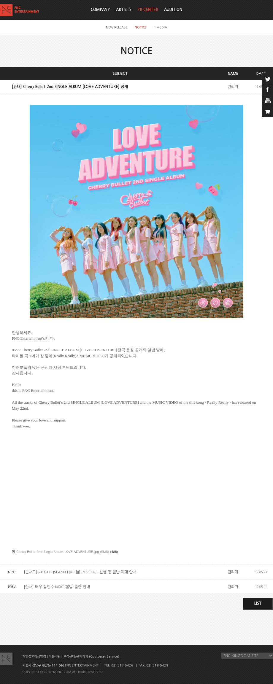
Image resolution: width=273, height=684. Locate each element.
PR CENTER (147, 10)
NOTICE (141, 27)
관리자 (233, 87)
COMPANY (100, 10)
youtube (267, 100)
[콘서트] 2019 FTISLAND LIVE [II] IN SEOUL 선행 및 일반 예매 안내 (80, 572)
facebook (267, 89)
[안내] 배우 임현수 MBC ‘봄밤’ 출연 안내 (57, 587)
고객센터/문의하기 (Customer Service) (91, 656)
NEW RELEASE (117, 27)
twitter (267, 78)
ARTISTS (123, 10)
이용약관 (55, 656)
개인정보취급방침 (34, 656)
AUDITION (173, 10)
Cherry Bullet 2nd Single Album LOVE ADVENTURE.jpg (57, 551)
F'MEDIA (160, 27)
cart (267, 111)
